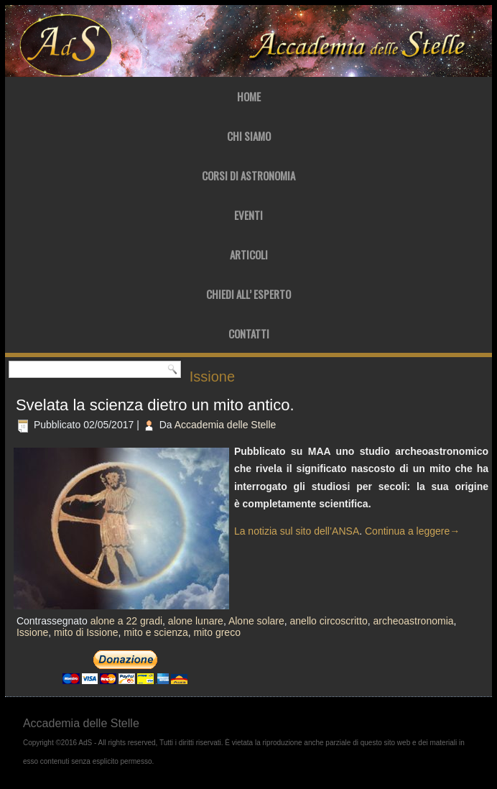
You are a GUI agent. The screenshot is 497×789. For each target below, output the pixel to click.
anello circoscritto (329, 621)
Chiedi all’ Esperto (248, 294)
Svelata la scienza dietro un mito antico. (155, 405)
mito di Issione (86, 632)
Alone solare (256, 621)
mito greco (217, 632)
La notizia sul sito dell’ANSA (296, 531)
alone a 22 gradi (126, 621)
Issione (32, 632)
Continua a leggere (412, 531)
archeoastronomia (413, 621)
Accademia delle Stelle (226, 424)
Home (249, 96)
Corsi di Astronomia (248, 175)
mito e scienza (155, 632)
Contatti (248, 333)
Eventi (248, 215)
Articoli (249, 254)
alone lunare (195, 621)
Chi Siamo (249, 136)
